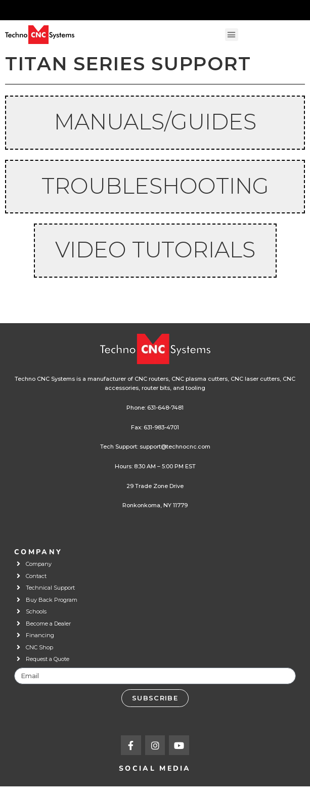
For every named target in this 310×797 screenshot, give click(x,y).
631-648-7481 (165, 407)
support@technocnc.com (175, 446)
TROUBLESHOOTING (155, 185)
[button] (231, 34)
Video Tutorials (155, 249)
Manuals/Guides (155, 121)
